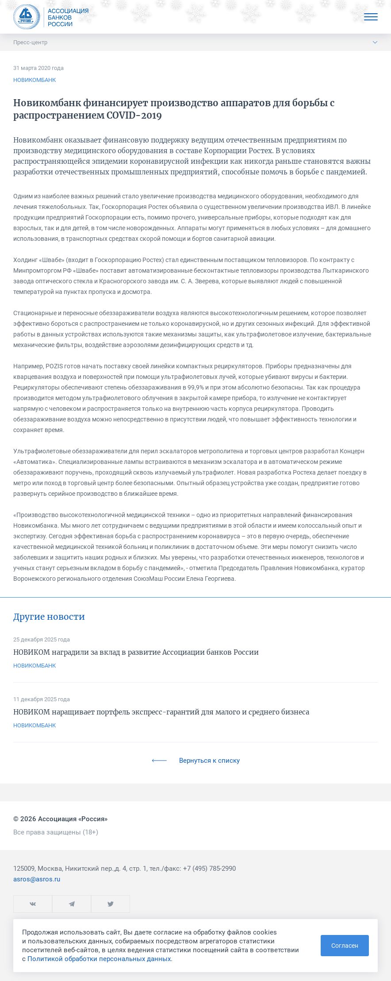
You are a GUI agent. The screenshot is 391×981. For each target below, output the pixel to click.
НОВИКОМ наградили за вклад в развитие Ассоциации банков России (136, 652)
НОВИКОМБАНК (34, 80)
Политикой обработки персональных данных (99, 959)
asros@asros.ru (36, 879)
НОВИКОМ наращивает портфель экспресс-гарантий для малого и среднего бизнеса (161, 712)
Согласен (344, 945)
